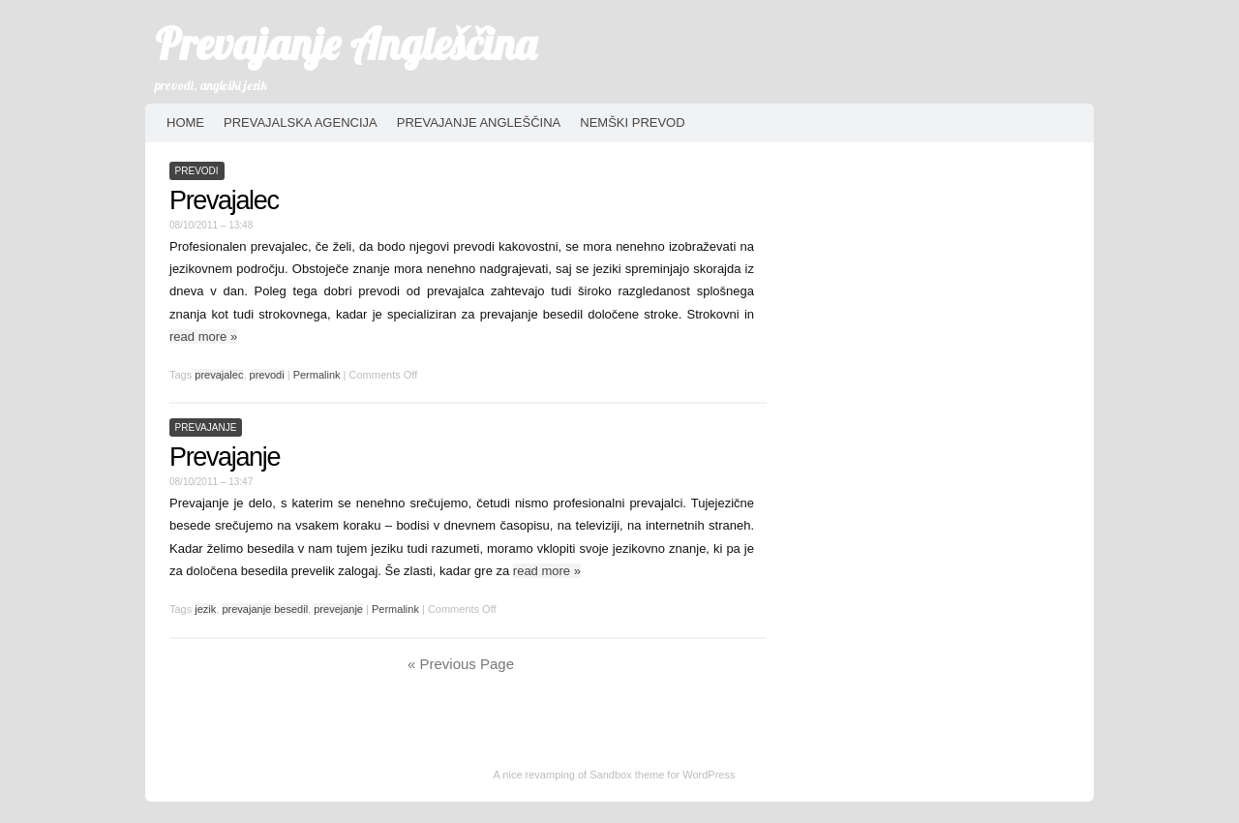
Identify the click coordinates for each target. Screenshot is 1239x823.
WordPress (708, 774)
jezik (205, 609)
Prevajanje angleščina (479, 122)
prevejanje (338, 609)
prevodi (197, 171)
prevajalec (219, 375)
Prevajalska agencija (301, 122)
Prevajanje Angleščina (345, 43)
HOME (185, 122)
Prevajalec (224, 200)
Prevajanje (224, 457)
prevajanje (206, 427)
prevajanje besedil (265, 609)
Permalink (317, 375)
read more (203, 336)
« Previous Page (461, 663)
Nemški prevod (632, 122)
